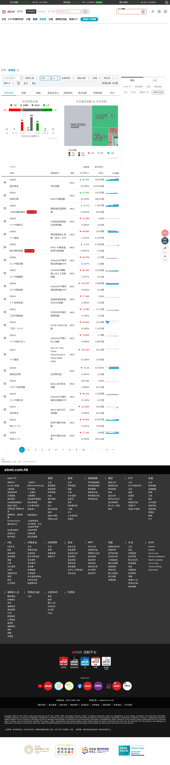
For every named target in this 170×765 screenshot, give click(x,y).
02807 (13, 270)
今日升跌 (84, 173)
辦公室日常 (133, 560)
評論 (148, 87)
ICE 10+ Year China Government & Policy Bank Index (58, 354)
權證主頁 (112, 482)
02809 (13, 283)
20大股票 (72, 496)
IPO (69, 512)
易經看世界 (12, 492)
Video (50, 613)
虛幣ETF (51, 556)
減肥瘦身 (11, 626)
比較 (51, 19)
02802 (13, 205)
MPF (90, 542)
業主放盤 (112, 576)
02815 (13, 335)
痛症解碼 (11, 609)
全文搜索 (51, 11)
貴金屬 (30, 566)
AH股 (70, 509)
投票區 (71, 592)
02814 (13, 322)
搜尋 (50, 512)
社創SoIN (53, 592)
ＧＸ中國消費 (16, 263)
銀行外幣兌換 (33, 556)
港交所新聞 (52, 509)
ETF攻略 (31, 489)
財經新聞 (139, 87)
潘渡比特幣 (15, 374)
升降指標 (97, 93)
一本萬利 (31, 492)
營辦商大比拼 (94, 553)
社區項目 (51, 606)
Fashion (151, 546)
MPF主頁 (92, 546)
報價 (130, 492)
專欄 (130, 576)
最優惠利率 (32, 583)
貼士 (50, 505)
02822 (13, 419)
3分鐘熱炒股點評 (14, 502)
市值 (101, 173)
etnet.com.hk (16, 469)
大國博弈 (31, 496)
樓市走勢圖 (113, 563)
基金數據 (72, 566)
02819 (13, 380)
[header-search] (69, 12)
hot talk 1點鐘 (13, 486)
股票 (70, 478)
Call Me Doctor (13, 521)
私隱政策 (85, 705)
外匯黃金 (32, 542)
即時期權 (92, 489)
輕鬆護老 (11, 616)
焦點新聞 (51, 489)
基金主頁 (72, 546)
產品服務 (52, 705)
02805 (13, 244)
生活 (126, 92)
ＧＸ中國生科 (16, 400)
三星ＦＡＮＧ (16, 328)
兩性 (9, 629)
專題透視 (158, 87)
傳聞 (50, 502)
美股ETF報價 (89, 19)
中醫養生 (11, 600)
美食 (130, 566)
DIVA (133, 92)
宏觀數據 (152, 489)
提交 (26, 83)
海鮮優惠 (132, 586)
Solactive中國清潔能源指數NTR (58, 288)
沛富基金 (14, 413)
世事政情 (132, 553)
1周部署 (10, 489)
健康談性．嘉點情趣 (15, 516)
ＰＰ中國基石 (16, 225)
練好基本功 (12, 524)
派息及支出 (53, 93)
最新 (132, 80)
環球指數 (152, 486)
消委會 (10, 636)
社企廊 (51, 609)
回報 (23, 93)
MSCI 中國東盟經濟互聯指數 (58, 249)
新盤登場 (112, 550)
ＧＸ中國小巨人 (17, 341)
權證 (110, 478)
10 (83, 449)
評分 (112, 93)
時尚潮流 (11, 537)
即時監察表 (93, 499)
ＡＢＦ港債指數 (17, 387)
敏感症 (10, 623)
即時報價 (31, 11)
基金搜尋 (72, 556)
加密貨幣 (52, 542)
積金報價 (92, 556)
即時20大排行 (114, 499)
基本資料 (82, 93)
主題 (28, 19)
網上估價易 (113, 573)
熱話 (130, 550)
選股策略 (152, 509)
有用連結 (117, 705)
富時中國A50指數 (58, 424)
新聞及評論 (93, 492)
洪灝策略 (11, 496)
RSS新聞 (128, 705)
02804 (13, 231)
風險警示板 (12, 573)
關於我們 (42, 705)
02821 (13, 406)
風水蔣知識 (32, 502)
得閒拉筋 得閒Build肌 (15, 510)
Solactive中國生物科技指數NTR (58, 398)
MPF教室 (92, 570)
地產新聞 (112, 566)
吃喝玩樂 (31, 533)
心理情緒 (11, 620)
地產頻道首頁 (114, 546)
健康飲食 (11, 606)
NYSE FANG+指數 (59, 327)
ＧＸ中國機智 (16, 276)
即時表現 (8, 93)
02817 (13, 350)
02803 (13, 218)
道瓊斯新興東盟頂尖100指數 (58, 301)
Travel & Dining (154, 566)
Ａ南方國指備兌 (17, 212)
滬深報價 (11, 556)
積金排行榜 (93, 566)
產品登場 (72, 560)
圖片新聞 (51, 499)
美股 (150, 478)
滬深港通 (11, 553)
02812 (13, 309)
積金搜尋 (92, 560)
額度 (9, 550)
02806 (13, 257)
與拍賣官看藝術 (34, 499)
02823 (13, 432)
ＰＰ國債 (14, 359)
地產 (110, 542)
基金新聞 (72, 550)
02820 (13, 393)
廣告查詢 (63, 705)
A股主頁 (11, 546)
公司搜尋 (11, 583)
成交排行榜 (113, 556)
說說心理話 (123, 11)
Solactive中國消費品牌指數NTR (58, 262)
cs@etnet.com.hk (106, 700)
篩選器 (43, 19)
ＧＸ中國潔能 (16, 289)
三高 (9, 613)
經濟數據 (31, 570)
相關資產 (55, 173)
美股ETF (73, 19)
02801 (13, 192)
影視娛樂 (132, 563)
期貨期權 (92, 478)
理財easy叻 (53, 519)
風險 (38, 93)
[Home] (11, 11)
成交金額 (99, 167)
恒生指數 (55, 186)
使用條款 (96, 705)
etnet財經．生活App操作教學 (35, 525)
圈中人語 (51, 603)
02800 (13, 179)
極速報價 (41, 11)
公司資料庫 (72, 516)
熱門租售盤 (113, 553)
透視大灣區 (52, 516)
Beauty (151, 550)
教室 (110, 509)
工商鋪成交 (113, 560)
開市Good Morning (36, 486)
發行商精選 (113, 502)
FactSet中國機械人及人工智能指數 (58, 273)
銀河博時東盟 (16, 250)
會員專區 (132, 573)
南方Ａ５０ (15, 426)
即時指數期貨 (94, 482)
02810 (13, 296)
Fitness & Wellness (156, 556)
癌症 (9, 603)
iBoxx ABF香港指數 (58, 385)
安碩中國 (14, 199)
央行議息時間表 (34, 576)
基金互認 (72, 573)
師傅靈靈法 (32, 515)
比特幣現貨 (56, 374)
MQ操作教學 (12, 530)
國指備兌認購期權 (58, 210)
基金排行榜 (72, 553)
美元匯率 (31, 563)
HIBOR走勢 (33, 580)
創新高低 (152, 505)
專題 (50, 596)
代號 (12, 167)
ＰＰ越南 (14, 238)
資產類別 (67, 93)
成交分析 (112, 496)
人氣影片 (31, 482)
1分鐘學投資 (33, 521)
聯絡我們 (74, 705)
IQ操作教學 (32, 530)
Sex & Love (153, 553)
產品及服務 (32, 537)
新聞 (50, 478)
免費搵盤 (112, 580)
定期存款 (31, 553)
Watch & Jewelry (155, 560)
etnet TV (127, 87)
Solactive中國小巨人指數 (58, 340)
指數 (70, 489)
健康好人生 (144, 92)
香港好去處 (158, 92)
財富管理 (132, 556)
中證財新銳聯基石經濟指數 (58, 223)
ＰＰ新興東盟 (16, 302)
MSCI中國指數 (58, 199)
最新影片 (11, 482)
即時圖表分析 (94, 496)
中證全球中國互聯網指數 (58, 314)
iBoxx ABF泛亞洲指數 (58, 411)
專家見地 (72, 563)
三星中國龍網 (16, 315)
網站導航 (107, 705)
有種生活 (11, 533)
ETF (20, 11)
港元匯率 (31, 560)
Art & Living (153, 563)
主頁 (3, 19)
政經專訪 (11, 499)
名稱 (12, 173)
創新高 (71, 499)
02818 (13, 368)
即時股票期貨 (94, 486)
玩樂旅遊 (132, 570)
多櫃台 (71, 519)
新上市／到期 (114, 505)
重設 (34, 83)
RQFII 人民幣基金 (75, 570)
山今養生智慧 (33, 505)
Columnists (153, 570)
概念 (150, 499)
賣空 (70, 502)
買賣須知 (112, 570)
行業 (70, 492)
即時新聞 (51, 492)
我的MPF (92, 573)
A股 (9, 542)
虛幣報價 (51, 553)
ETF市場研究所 (16, 19)
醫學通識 (11, 596)
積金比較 (92, 563)
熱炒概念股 (72, 505)
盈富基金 (14, 186)
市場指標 (31, 573)
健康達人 (31, 509)
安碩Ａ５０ (15, 439)
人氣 (154, 80)
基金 (70, 542)
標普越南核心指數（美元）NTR (58, 236)
